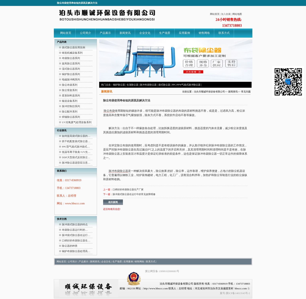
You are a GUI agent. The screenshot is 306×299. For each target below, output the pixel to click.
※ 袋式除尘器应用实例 (72, 47)
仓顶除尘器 (132, 84)
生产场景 (164, 32)
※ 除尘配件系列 (68, 111)
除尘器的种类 (69, 245)
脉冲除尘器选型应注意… (76, 162)
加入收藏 (226, 14)
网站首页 (215, 14)
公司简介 (85, 32)
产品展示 (105, 32)
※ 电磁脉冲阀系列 (69, 79)
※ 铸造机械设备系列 (71, 52)
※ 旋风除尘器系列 (69, 63)
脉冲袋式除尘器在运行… (76, 235)
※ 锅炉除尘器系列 (69, 74)
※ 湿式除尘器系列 (69, 68)
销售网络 (204, 32)
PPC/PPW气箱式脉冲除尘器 (186, 84)
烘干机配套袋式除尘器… (76, 141)
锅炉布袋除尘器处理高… (76, 251)
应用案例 (184, 32)
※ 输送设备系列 (68, 100)
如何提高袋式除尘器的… (76, 135)
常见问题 (246, 91)
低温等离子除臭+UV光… (76, 151)
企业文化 (144, 32)
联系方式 (224, 32)
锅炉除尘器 (119, 84)
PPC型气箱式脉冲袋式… (76, 146)
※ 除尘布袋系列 (68, 84)
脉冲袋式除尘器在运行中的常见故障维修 (134, 194)
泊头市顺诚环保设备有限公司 (209, 91)
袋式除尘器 (164, 84)
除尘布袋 (109, 110)
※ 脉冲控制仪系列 (69, 106)
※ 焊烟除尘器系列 (69, 116)
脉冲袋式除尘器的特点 (75, 224)
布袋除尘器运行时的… (75, 229)
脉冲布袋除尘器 (148, 84)
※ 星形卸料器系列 (69, 95)
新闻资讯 (125, 32)
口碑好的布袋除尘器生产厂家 (128, 189)
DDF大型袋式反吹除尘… (76, 157)
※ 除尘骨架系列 (68, 90)
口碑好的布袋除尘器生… (76, 240)
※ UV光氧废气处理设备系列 (75, 122)
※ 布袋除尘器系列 (69, 58)
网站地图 (237, 14)
